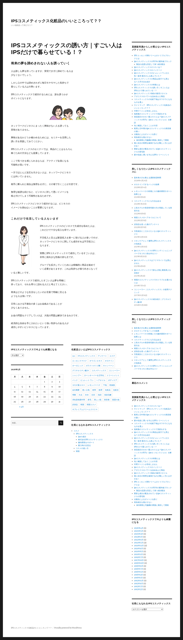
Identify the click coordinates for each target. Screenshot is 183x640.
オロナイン (109, 361)
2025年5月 (138, 531)
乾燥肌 (112, 385)
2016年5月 (138, 572)
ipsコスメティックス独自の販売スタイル (150, 93)
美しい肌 (97, 400)
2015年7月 (138, 586)
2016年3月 (138, 575)
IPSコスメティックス (86, 356)
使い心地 (85, 390)
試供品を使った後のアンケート (146, 224)
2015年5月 (138, 589)
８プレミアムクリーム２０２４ (85, 409)
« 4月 (21, 407)
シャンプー (76, 375)
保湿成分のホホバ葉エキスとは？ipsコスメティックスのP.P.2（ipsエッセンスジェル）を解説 (152, 120)
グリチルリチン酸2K (80, 370)
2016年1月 (138, 578)
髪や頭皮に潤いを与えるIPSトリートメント (151, 155)
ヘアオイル (100, 380)
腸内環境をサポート (86, 442)
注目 (93, 395)
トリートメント (113, 375)
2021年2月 (138, 554)
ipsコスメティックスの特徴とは (147, 85)
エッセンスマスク (79, 361)
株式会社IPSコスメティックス (90, 439)
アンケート (102, 356)
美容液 (106, 400)
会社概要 (75, 390)
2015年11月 (138, 580)
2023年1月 (138, 537)
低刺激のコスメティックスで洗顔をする (150, 114)
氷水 (87, 395)
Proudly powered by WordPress (68, 628)
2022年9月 (138, 540)
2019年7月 (138, 557)
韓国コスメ (91, 404)
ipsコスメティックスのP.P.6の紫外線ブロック (153, 61)
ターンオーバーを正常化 (94, 375)
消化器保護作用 (78, 400)
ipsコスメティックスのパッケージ (148, 70)
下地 (105, 385)
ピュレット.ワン (87, 380)
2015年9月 (138, 583)
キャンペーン (108, 365)
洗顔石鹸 (107, 395)
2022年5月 (138, 542)
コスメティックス (99, 370)
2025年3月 (138, 534)
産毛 (89, 400)
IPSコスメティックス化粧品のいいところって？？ (56, 20)
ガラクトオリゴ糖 (93, 365)
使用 (94, 390)
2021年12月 (139, 545)
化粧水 (116, 390)
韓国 (82, 404)
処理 (100, 390)
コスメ (76, 431)
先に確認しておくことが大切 (145, 125)
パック (75, 380)
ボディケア (112, 380)
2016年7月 (138, 569)
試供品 (75, 404)
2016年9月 (138, 566)
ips (73, 356)
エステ (112, 356)
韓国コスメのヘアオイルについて (147, 217)
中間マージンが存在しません (145, 111)
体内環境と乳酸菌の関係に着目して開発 (152, 140)
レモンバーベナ (94, 385)
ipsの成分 (82, 436)
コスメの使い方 (82, 448)
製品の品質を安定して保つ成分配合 (150, 64)
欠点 (80, 395)
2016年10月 (139, 563)
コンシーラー (114, 370)
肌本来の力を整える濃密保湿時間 (147, 177)
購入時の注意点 (84, 445)
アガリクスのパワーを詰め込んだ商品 (149, 96)
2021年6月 (138, 551)
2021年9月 (138, 548)
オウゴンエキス (95, 361)
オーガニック (77, 365)
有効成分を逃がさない (143, 137)
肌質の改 (115, 400)
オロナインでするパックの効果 (146, 184)
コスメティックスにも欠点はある (147, 201)
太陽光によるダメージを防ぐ (145, 134)
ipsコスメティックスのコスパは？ (148, 67)
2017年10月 (139, 560)
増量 (74, 395)
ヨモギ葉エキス (78, 385)
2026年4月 (138, 528)
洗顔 (99, 395)
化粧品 (107, 390)
